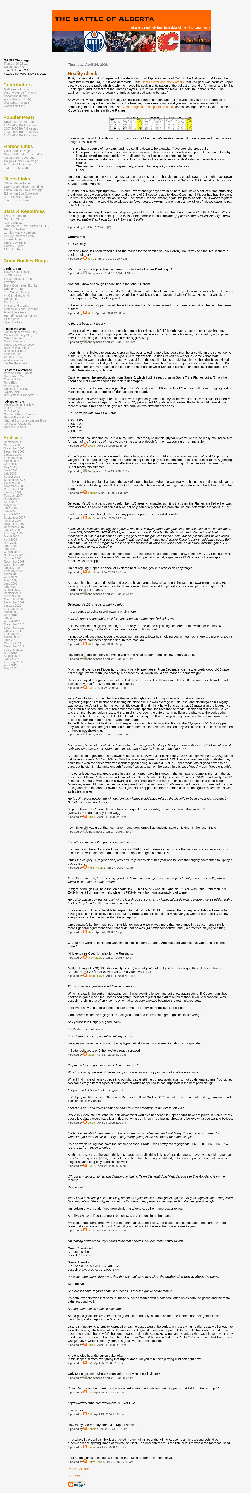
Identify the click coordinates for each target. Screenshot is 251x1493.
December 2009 (14, 602)
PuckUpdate (12, 385)
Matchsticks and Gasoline (21, 309)
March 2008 (11, 536)
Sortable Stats (13, 219)
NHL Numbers (13, 249)
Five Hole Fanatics (16, 312)
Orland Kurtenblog (15, 338)
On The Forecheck (16, 363)
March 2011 (11, 637)
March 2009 (11, 574)
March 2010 (11, 612)
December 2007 (14, 527)
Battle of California (15, 351)
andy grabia (95, 957)
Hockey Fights (13, 246)
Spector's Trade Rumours (20, 414)
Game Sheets (13, 222)
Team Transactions (16, 167)
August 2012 (12, 656)
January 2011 (12, 630)
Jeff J (91, 258)
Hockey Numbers (15, 426)
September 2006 (14, 479)
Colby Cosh (95, 1461)
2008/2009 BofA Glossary (21, 125)
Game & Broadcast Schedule (23, 154)
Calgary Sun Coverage (19, 157)
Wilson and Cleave (16, 305)
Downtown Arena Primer (20, 121)
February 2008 (13, 533)
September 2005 (14, 442)
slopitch (92, 492)
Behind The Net (14, 229)
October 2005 (12, 445)
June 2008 (10, 545)
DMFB (92, 687)
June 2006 (10, 470)
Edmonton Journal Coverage (23, 190)
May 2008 (10, 542)
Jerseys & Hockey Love (19, 344)
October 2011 (12, 643)
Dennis (92, 1429)
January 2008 (12, 530)
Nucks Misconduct (15, 341)
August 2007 (12, 514)
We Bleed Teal (13, 357)
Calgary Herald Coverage (21, 161)
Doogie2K (10, 299)
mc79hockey (12, 275)
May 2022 (10, 668)
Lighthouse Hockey (16, 388)
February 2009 (13, 571)
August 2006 (12, 476)
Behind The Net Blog (17, 417)
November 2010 (14, 624)
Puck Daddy (11, 411)
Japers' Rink (12, 392)
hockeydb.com (13, 239)
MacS (91, 518)
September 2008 (14, 555)
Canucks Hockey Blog (18, 335)
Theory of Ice (12, 379)
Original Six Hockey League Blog (25, 420)
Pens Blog (10, 382)
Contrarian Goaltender (18, 423)
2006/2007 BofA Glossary (21, 132)
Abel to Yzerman (14, 360)
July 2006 (10, 473)
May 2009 (10, 580)
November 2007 (14, 523)
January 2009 (12, 567)
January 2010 (12, 605)
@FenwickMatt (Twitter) (20, 92)
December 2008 (14, 564)
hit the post (11, 319)
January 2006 (12, 454)
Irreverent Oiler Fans (18, 278)
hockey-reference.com (19, 236)
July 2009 (10, 586)
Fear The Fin (12, 354)
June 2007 (10, 508)
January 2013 (12, 659)
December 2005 (14, 451)
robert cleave (96, 975)
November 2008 (14, 561)
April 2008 (10, 539)
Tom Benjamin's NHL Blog (20, 332)
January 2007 (12, 492)
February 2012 (13, 649)
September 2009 (14, 593)
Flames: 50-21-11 (16, 63)
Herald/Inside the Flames (21, 315)
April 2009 (10, 577)
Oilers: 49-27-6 (14, 67)
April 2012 (10, 652)
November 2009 (14, 599)
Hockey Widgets (15, 242)
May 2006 (10, 467)
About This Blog (14, 106)
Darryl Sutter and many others (162, 82)
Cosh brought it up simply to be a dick (147, 107)
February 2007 (13, 495)
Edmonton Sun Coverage (21, 193)
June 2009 (10, 583)
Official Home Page (17, 151)
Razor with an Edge (16, 347)
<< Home (74, 1476)
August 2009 (12, 589)
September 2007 (14, 517)
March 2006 (11, 461)
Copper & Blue (14, 289)
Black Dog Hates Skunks (20, 285)
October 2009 (12, 596)
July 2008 (10, 549)
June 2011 (10, 640)
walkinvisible (95, 867)
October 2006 (12, 483)
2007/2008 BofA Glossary (21, 128)
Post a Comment (79, 1469)
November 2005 (14, 448)
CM (90, 1363)
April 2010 (10, 615)
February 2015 (13, 662)
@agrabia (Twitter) (16, 102)
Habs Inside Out (14, 376)
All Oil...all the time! (17, 295)
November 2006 (14, 486)
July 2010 (10, 618)
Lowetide (10, 282)
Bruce (91, 445)
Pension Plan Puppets (18, 373)
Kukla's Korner (13, 408)
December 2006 (14, 489)
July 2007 (10, 511)
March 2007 (11, 498)
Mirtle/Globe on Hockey (19, 404)
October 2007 (12, 520)
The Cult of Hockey (17, 292)
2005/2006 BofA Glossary (21, 135)
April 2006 (10, 464)
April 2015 (10, 665)
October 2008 (12, 558)
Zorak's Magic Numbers (20, 232)
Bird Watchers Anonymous (21, 395)
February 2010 (13, 608)
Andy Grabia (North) (17, 99)
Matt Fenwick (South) (18, 89)
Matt (90, 313)
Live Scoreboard (15, 216)
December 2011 (14, 646)
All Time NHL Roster (17, 164)
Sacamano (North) (16, 96)
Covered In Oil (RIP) (17, 272)
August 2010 (12, 621)
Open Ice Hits (13, 322)
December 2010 (14, 627)
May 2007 (10, 505)
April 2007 (10, 501)
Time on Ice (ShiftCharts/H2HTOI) (26, 226)
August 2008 (12, 552)
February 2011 (13, 634)
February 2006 (13, 457)
